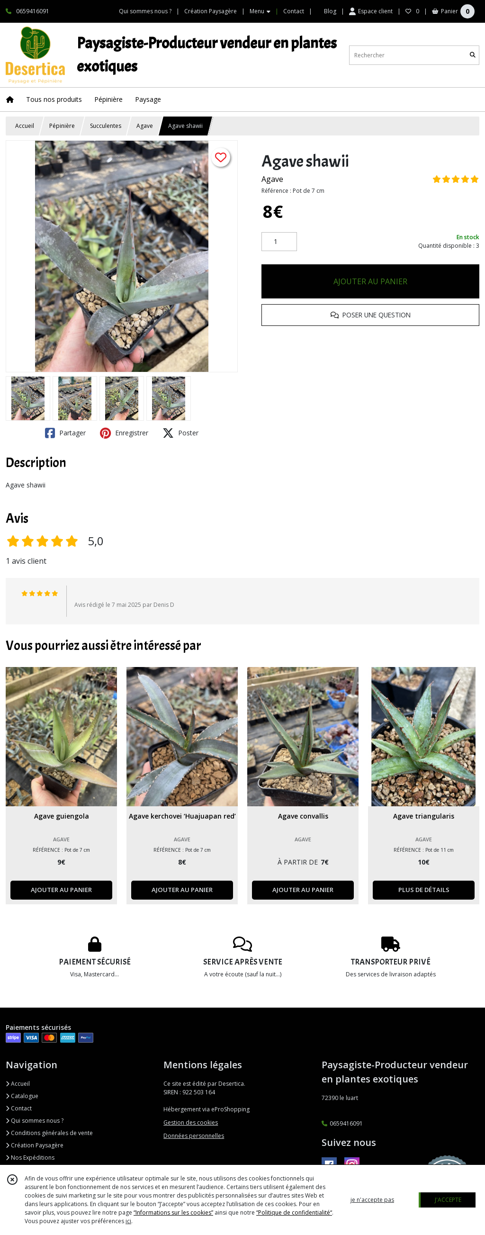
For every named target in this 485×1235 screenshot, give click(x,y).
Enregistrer (124, 433)
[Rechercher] (473, 55)
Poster (180, 433)
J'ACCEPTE (448, 1200)
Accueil (24, 126)
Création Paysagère (34, 1145)
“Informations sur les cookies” (173, 1212)
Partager (65, 433)
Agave (144, 126)
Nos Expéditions (30, 1158)
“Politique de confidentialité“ (294, 1212)
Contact (293, 11)
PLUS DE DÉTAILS (423, 889)
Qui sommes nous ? (34, 1121)
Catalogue (22, 1096)
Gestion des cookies (190, 1122)
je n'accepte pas (372, 1200)
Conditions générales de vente (49, 1133)
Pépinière (62, 126)
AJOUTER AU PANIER (370, 281)
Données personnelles (193, 1136)
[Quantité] (279, 241)
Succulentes (105, 126)
